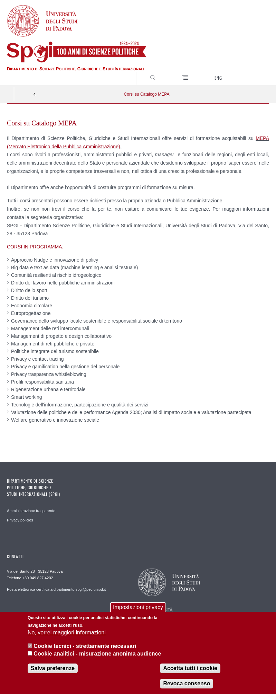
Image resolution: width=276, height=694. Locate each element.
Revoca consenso (186, 685)
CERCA (252, 72)
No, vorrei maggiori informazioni (67, 634)
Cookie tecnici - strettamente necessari (85, 647)
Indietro (34, 94)
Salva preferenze (53, 670)
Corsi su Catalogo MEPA (147, 94)
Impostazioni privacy (138, 609)
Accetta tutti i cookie (190, 670)
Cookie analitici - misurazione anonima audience (97, 655)
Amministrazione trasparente (31, 511)
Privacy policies (20, 520)
